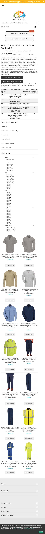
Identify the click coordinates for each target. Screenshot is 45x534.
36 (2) (9, 204)
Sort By (14, 54)
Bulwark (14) (10, 159)
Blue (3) (9, 165)
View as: (3, 53)
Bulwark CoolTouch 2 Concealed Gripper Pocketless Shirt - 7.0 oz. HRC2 (28, 325)
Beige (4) (10, 164)
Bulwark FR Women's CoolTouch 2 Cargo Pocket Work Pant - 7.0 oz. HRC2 (10, 429)
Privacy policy (17, 528)
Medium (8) (10, 176)
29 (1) (9, 194)
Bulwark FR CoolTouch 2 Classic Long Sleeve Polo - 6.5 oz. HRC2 (28, 255)
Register (3, 26)
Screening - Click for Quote (19, 39)
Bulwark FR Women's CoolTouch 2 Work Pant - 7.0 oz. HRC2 (29, 393)
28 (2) (9, 192)
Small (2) (9, 175)
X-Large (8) (10, 179)
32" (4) (9, 217)
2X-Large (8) (10, 181)
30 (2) (9, 195)
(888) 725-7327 (19, 20)
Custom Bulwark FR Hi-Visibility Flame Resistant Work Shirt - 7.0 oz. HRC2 (10, 360)
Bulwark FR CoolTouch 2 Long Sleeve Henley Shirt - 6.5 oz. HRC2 (10, 289)
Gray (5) (9, 167)
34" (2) (9, 220)
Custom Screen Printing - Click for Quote (12, 81)
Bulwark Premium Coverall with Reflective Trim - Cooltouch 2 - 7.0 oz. (10, 463)
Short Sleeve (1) (11, 229)
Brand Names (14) (6, 147)
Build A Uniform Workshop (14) (10, 131)
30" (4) (9, 214)
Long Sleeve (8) (11, 227)
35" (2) (9, 222)
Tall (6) (9, 210)
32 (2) (9, 198)
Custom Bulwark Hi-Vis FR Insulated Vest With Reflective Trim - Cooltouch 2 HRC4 (29, 429)
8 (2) (9, 187)
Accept (41, 531)
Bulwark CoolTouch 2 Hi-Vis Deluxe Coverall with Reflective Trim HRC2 (29, 463)
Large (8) (10, 178)
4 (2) (9, 184)
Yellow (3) (10, 170)
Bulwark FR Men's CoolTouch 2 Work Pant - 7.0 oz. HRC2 (29, 359)
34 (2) (9, 201)
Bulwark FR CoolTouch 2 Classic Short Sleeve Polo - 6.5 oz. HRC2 (10, 255)
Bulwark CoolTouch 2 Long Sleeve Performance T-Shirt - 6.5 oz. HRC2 (29, 290)
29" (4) (9, 213)
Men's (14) (4, 126)
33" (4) (9, 219)
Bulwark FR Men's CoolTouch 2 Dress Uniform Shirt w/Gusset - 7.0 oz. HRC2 (10, 325)
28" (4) (9, 211)
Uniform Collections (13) (8, 143)
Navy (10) (10, 168)
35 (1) (9, 203)
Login (7, 26)
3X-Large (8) (10, 182)
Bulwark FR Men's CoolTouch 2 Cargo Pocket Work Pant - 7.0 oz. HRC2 (10, 394)
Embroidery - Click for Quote (22, 32)
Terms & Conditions (29, 528)
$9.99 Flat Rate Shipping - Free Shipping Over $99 (21, 2)
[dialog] (22, 529)
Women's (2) (5, 135)
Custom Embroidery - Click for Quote (12, 77)
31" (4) (9, 216)
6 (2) (9, 185)
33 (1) (9, 200)
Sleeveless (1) (11, 230)
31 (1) (9, 197)
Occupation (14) (6, 139)
